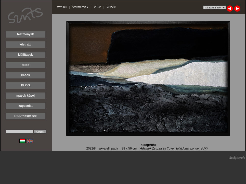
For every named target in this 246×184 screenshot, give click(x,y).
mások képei (25, 95)
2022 (97, 7)
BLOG (25, 85)
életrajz (25, 44)
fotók (25, 65)
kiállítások (25, 54)
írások (25, 75)
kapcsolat (25, 106)
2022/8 (111, 7)
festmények (25, 34)
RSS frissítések (25, 116)
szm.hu (62, 7)
